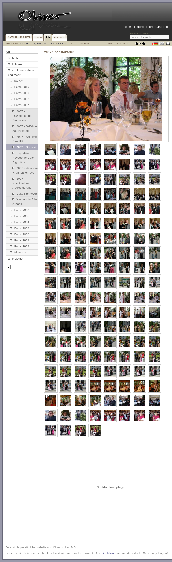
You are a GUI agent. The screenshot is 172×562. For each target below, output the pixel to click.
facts (13, 58)
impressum (153, 26)
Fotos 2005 (19, 216)
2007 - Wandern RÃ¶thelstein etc (25, 170)
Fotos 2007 (63, 43)
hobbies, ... (17, 64)
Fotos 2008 (19, 99)
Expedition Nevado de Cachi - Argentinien (24, 157)
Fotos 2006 (19, 210)
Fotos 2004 (19, 222)
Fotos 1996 (19, 246)
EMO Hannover (24, 193)
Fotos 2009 (19, 93)
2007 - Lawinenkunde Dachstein (22, 116)
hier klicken (109, 553)
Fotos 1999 (19, 240)
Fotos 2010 (19, 87)
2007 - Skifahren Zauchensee (25, 128)
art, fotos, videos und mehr (40, 43)
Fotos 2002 (19, 228)
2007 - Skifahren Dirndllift (25, 139)
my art (16, 81)
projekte (15, 258)
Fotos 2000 (19, 234)
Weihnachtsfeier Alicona (25, 202)
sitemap (128, 26)
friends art (18, 252)
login (166, 26)
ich (21, 43)
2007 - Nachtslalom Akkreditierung (21, 183)
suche (140, 26)
